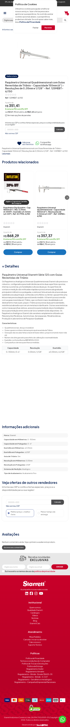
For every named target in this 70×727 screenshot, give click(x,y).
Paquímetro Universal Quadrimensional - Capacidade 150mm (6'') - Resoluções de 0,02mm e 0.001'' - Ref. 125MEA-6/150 (51, 212)
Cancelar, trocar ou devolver (35, 639)
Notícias (35, 618)
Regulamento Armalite (35, 671)
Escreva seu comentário (14, 547)
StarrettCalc (35, 623)
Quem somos (35, 607)
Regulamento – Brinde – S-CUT (35, 677)
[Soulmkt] (42, 725)
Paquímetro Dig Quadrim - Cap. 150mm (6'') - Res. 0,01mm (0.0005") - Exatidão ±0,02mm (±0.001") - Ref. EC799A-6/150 (17, 211)
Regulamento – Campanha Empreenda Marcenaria (35, 682)
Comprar (18, 252)
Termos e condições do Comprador (35, 661)
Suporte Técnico (35, 645)
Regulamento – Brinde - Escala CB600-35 (35, 674)
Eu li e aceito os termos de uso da (30, 571)
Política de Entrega (35, 666)
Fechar (35, 27)
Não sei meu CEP (11, 133)
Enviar (59, 567)
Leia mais (6, 153)
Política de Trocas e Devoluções (35, 663)
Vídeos (35, 615)
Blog (35, 621)
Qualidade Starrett (35, 610)
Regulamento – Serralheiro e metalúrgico (35, 679)
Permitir (48, 27)
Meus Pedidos (35, 637)
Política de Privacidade (29, 22)
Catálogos (35, 613)
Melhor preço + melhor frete (19, 513)
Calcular (59, 129)
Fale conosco (35, 642)
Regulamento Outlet (35, 669)
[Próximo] (67, 197)
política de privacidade (44, 571)
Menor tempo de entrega (46, 513)
